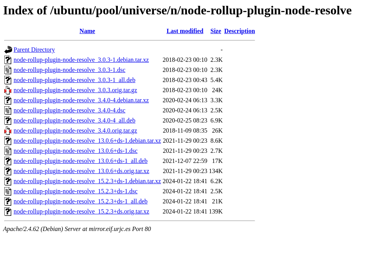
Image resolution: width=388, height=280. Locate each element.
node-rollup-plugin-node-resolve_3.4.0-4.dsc (69, 110)
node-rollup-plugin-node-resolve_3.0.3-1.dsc (69, 69)
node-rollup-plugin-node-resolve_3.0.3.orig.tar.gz (75, 90)
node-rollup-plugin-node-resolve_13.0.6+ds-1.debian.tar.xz (87, 140)
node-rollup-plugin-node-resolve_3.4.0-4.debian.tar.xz (81, 100)
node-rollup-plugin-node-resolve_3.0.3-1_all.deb (74, 80)
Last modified (184, 31)
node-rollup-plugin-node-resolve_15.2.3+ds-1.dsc (76, 191)
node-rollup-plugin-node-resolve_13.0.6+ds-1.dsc (76, 150)
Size (215, 31)
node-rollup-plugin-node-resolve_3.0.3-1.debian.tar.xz (81, 59)
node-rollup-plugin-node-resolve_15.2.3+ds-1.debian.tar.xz (87, 181)
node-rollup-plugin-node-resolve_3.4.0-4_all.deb (74, 120)
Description (239, 31)
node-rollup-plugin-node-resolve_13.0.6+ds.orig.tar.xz (81, 171)
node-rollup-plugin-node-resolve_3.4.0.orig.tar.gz (75, 130)
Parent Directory (34, 49)
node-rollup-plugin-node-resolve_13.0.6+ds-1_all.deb (81, 161)
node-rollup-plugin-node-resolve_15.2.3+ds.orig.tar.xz (81, 211)
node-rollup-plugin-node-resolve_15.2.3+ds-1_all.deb (81, 201)
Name (87, 31)
